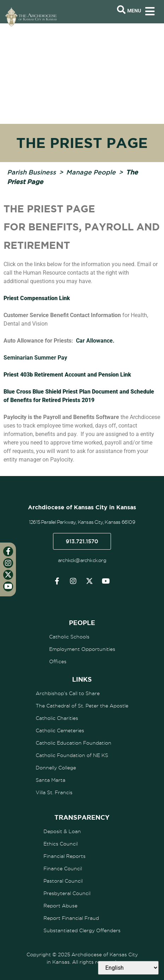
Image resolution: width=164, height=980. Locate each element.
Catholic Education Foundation (73, 743)
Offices (57, 661)
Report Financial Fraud (71, 918)
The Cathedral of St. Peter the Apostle (82, 706)
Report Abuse (60, 906)
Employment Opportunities (82, 649)
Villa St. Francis (54, 792)
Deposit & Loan (62, 831)
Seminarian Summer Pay (35, 357)
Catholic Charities (57, 718)
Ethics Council (60, 844)
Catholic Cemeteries (60, 730)
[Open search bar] (121, 10)
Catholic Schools (69, 637)
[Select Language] (128, 968)
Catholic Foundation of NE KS (72, 755)
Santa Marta (50, 780)
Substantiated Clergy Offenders (82, 930)
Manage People (91, 172)
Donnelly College (56, 767)
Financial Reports (64, 856)
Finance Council (62, 868)
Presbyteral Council (66, 893)
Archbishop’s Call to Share (68, 693)
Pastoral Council (63, 881)
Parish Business (31, 172)
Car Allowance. (95, 340)
